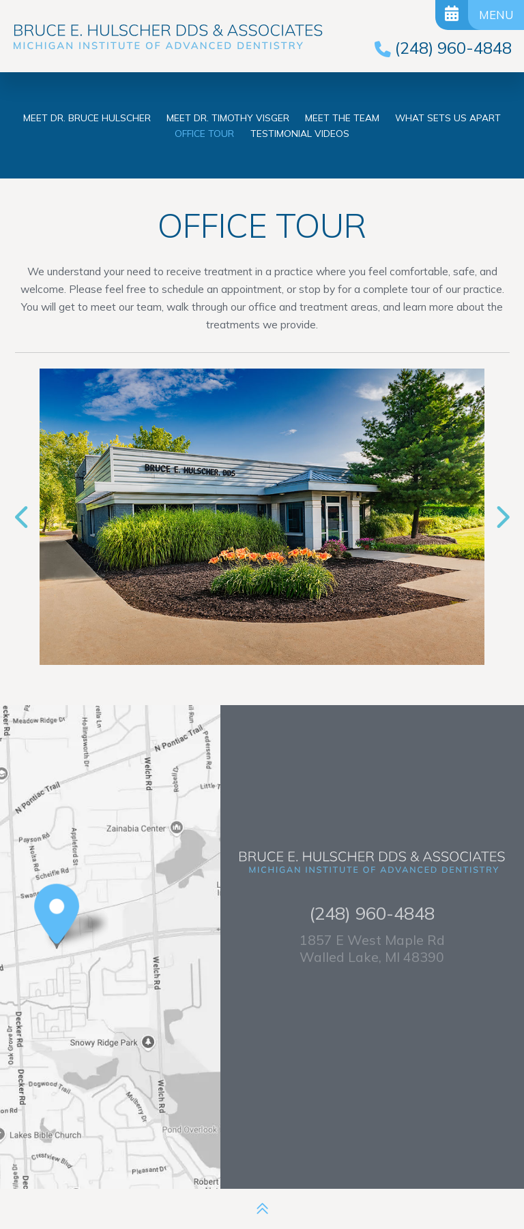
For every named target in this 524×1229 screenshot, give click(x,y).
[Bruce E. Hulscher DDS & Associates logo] (168, 38)
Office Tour (204, 133)
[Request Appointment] (451, 15)
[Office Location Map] (57, 932)
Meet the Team (342, 117)
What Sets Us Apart (448, 117)
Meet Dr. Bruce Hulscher (87, 117)
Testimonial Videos (299, 133)
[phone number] (443, 47)
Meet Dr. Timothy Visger (227, 117)
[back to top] (262, 1209)
